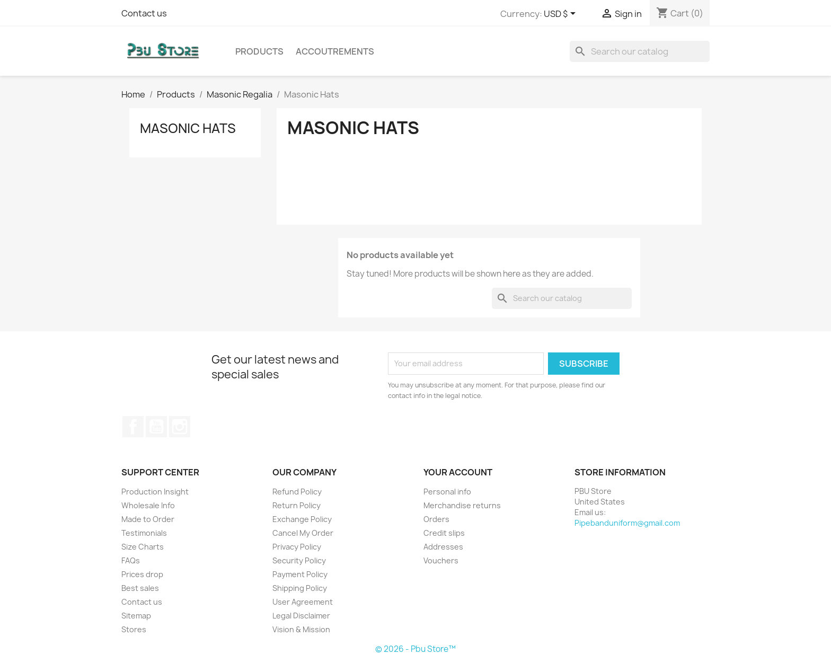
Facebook (133, 426)
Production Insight (155, 492)
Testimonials (144, 533)
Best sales (140, 588)
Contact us (144, 13)
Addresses (443, 547)
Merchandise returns (462, 505)
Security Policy (299, 560)
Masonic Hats (188, 128)
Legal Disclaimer (301, 616)
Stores (133, 629)
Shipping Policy (299, 588)
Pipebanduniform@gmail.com (627, 523)
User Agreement (302, 602)
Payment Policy (300, 574)
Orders (436, 519)
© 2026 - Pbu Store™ (415, 649)
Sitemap (136, 616)
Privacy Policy (296, 547)
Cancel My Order (302, 533)
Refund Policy (297, 492)
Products (259, 51)
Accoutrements (335, 51)
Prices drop (142, 574)
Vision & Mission (301, 629)
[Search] (640, 51)
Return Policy (296, 505)
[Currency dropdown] (561, 14)
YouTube (156, 426)
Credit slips (444, 533)
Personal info (447, 492)
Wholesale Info (148, 505)
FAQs (130, 560)
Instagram (179, 426)
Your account (457, 472)
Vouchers (440, 560)
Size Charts (142, 547)
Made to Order (147, 519)
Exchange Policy (302, 519)
